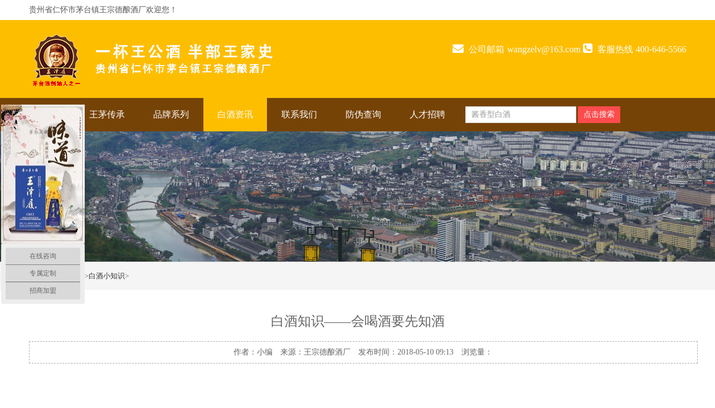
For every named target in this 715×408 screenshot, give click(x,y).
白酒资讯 (235, 114)
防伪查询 (363, 114)
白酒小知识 (107, 276)
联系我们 (299, 114)
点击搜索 (599, 114)
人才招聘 (427, 114)
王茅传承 (107, 114)
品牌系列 (171, 114)
